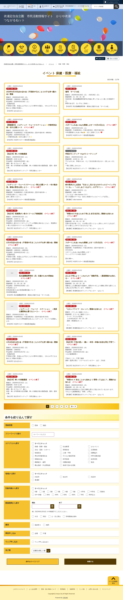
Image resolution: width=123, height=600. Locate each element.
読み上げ (101, 58)
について (112, 50)
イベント (51, 64)
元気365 (65, 597)
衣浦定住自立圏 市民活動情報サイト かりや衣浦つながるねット (24, 64)
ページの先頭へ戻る (113, 582)
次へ (72, 406)
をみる (60, 50)
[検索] (116, 6)
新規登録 (22, 6)
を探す (8, 50)
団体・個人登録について (48, 589)
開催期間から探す (12, 503)
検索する (90, 561)
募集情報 (21, 50)
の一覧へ (34, 50)
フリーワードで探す (13, 434)
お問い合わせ (32, 6)
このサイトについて (11, 6)
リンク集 (82, 589)
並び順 (8, 550)
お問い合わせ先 (93, 589)
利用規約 (63, 589)
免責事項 (72, 589)
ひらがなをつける (112, 2)
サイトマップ (106, 589)
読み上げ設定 (114, 58)
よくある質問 (33, 589)
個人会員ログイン (45, 6)
